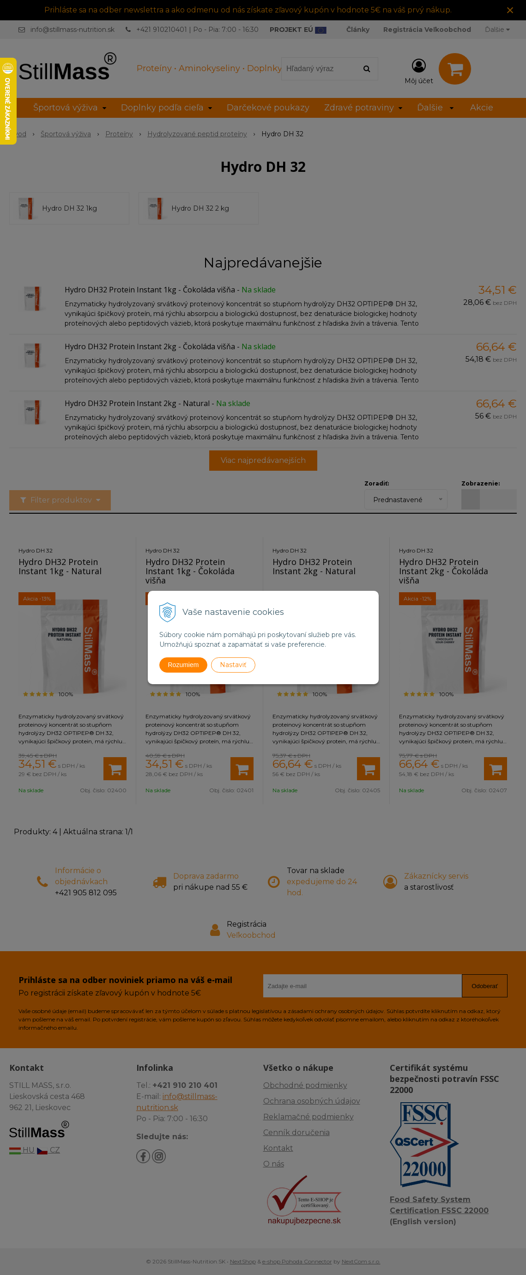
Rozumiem (183, 664)
